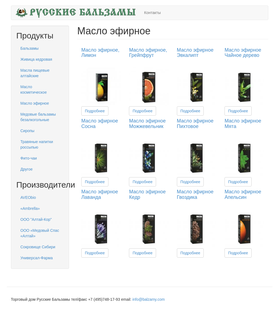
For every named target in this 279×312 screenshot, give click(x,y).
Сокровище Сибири (38, 247)
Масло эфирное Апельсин (243, 194)
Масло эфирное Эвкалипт (195, 52)
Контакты (152, 12)
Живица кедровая (36, 59)
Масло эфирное (35, 103)
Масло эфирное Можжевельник (147, 123)
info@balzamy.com (148, 299)
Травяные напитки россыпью (37, 144)
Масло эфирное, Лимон (100, 52)
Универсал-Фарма (37, 258)
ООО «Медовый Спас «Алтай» (40, 233)
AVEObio (28, 197)
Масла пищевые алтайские (35, 73)
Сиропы (27, 131)
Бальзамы (30, 48)
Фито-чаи (29, 158)
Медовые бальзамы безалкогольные (38, 117)
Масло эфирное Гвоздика (195, 194)
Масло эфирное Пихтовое (195, 123)
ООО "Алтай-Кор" (36, 219)
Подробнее (95, 111)
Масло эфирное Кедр (147, 194)
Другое (27, 169)
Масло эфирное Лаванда (99, 194)
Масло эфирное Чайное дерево (243, 52)
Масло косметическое (34, 89)
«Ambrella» (30, 208)
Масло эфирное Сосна (99, 123)
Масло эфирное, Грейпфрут (148, 52)
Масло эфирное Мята (243, 123)
